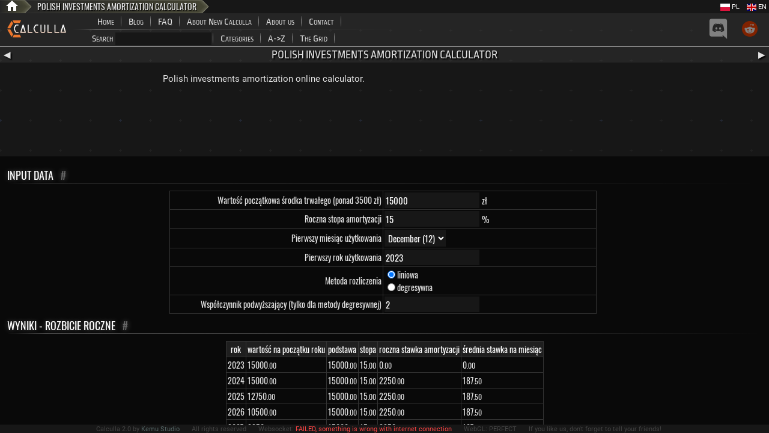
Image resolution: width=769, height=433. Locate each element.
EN (757, 7)
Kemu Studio (160, 429)
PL (730, 7)
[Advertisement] (384, 123)
